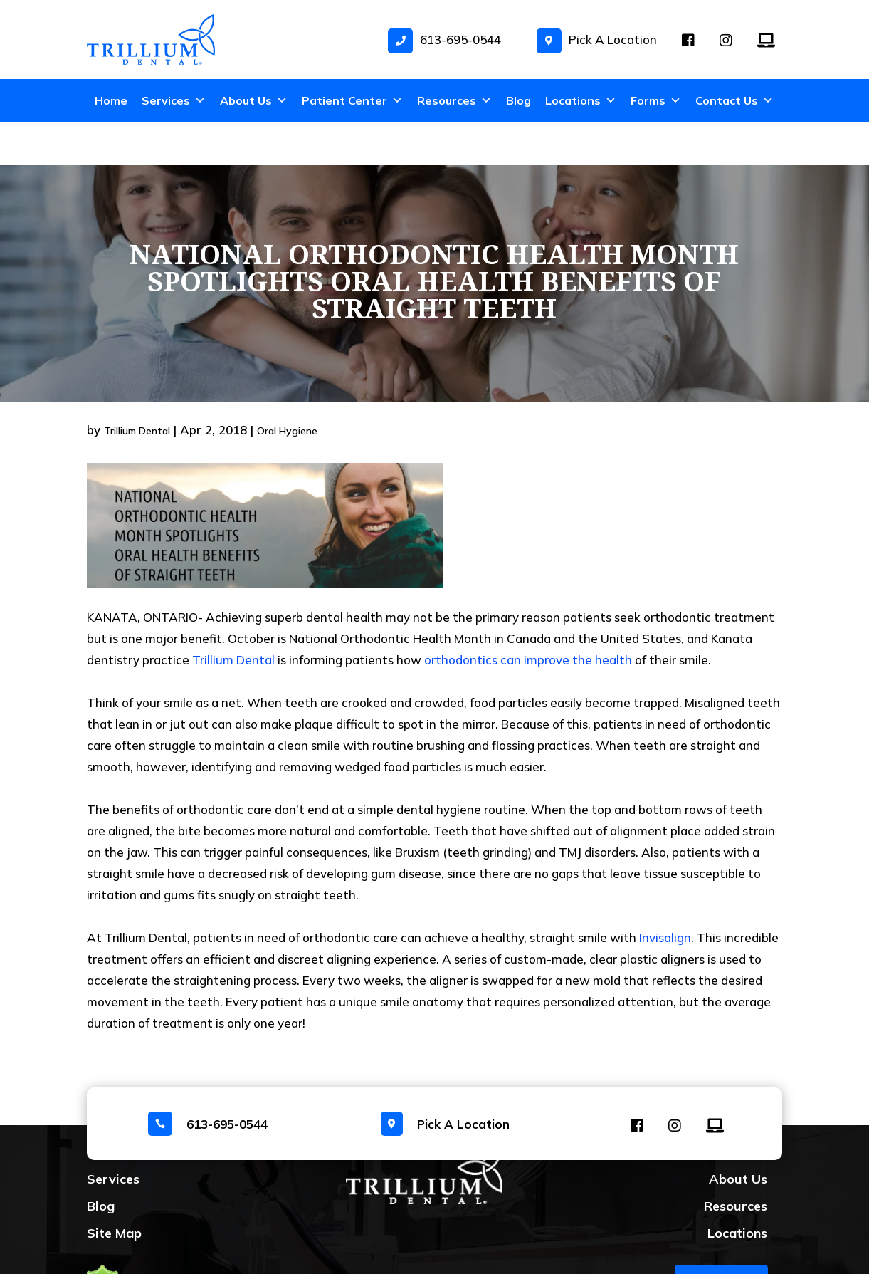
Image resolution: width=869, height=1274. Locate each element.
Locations (580, 100)
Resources (454, 100)
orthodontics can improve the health (528, 616)
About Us (254, 100)
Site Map (114, 1189)
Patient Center (352, 100)
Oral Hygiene (287, 387)
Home (111, 100)
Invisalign (665, 894)
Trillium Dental (137, 387)
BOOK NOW (721, 1237)
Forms (656, 100)
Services (174, 100)
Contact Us (734, 100)
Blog (518, 100)
